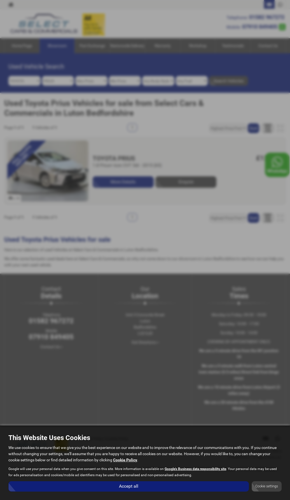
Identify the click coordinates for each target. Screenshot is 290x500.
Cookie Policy (125, 460)
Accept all (128, 486)
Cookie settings (266, 486)
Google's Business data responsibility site (195, 469)
